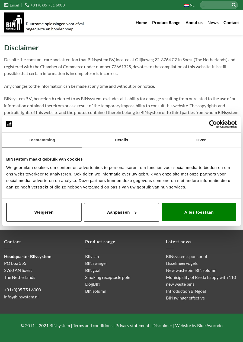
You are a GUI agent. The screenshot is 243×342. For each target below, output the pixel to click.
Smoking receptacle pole (107, 277)
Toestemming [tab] (42, 139)
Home (141, 22)
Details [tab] (121, 139)
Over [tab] (201, 139)
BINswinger (96, 263)
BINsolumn (95, 291)
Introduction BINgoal (186, 291)
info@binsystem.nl (21, 296)
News (213, 22)
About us (194, 22)
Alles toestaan (199, 212)
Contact (231, 22)
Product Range (166, 22)
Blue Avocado (210, 325)
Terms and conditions (93, 325)
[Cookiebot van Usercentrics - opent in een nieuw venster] (213, 124)
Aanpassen (121, 212)
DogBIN (92, 283)
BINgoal (92, 270)
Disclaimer (162, 325)
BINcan (92, 256)
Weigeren (44, 212)
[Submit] (234, 5)
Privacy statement (132, 325)
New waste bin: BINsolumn (191, 270)
